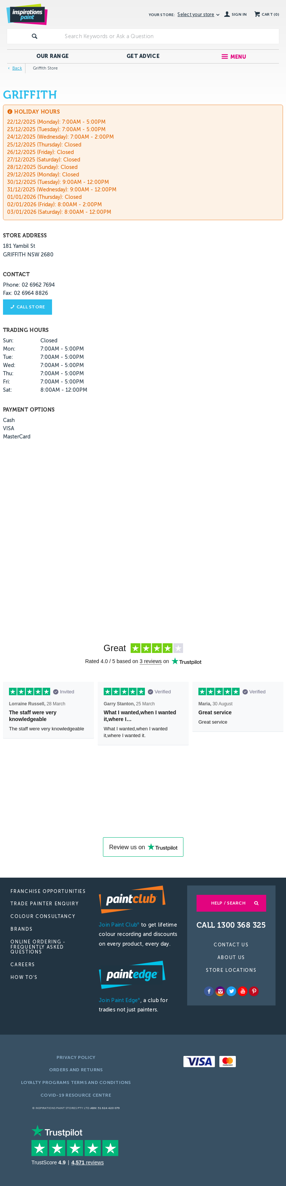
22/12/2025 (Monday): (34, 122)
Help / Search (228, 903)
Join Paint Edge (119, 1000)
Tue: (8, 357)
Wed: (9, 365)
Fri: (6, 382)
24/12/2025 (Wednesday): (38, 137)
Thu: (8, 373)
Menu (238, 57)
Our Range (52, 56)
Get (143, 56)
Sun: (8, 341)
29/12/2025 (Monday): (34, 175)
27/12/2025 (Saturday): (34, 160)
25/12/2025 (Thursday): (35, 145)
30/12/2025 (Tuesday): (34, 182)
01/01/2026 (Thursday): (35, 197)
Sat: (7, 390)
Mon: (9, 349)
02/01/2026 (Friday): (31, 204)
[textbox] (170, 36)
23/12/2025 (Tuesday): (34, 129)
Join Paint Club (119, 925)
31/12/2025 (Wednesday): (38, 189)
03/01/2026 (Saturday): (35, 212)
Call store (30, 306)
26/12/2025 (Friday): (31, 152)
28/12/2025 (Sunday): (33, 167)
